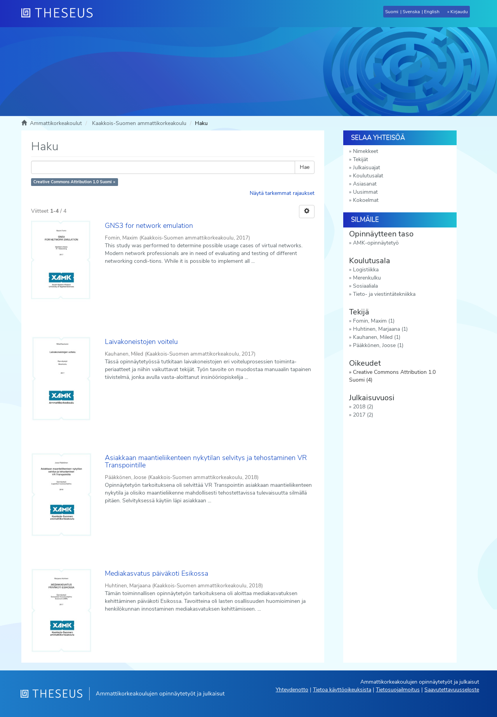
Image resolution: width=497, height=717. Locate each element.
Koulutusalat (368, 175)
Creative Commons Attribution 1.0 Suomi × (74, 182)
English (432, 12)
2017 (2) (363, 414)
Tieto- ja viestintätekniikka (384, 294)
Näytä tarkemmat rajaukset (282, 193)
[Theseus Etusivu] (60, 13)
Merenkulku (367, 277)
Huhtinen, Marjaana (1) (380, 329)
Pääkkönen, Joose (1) (378, 345)
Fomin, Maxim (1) (373, 321)
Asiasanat (365, 183)
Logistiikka (366, 269)
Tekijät (360, 159)
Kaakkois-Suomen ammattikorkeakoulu (139, 123)
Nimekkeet (365, 151)
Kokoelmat (366, 200)
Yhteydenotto (292, 689)
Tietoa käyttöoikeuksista (342, 689)
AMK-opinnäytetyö (376, 243)
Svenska (411, 12)
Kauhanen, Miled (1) (376, 337)
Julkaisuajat (366, 167)
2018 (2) (363, 406)
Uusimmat (365, 192)
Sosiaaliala (365, 286)
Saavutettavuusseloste (451, 689)
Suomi (391, 12)
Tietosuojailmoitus (398, 689)
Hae (304, 167)
